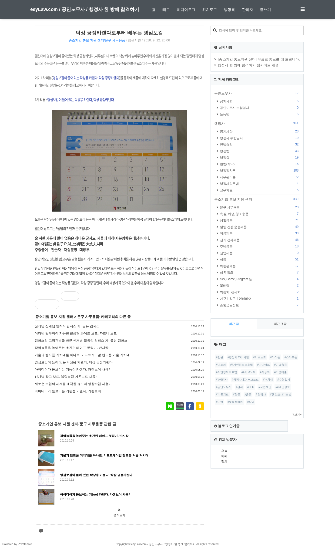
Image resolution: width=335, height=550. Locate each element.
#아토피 (221, 364)
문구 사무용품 (88, 317)
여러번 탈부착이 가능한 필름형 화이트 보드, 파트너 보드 (76, 333)
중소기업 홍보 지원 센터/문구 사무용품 (97, 40)
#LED (250, 387)
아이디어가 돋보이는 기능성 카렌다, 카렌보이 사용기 (73, 369)
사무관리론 (260, 177)
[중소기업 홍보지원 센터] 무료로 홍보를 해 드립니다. (259, 59)
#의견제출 (280, 372)
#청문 (236, 394)
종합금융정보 (260, 305)
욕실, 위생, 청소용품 (260, 214)
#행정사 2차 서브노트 (245, 379)
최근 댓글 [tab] (280, 324)
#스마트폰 (290, 357)
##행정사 (221, 379)
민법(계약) (260, 164)
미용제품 (260, 233)
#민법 (219, 402)
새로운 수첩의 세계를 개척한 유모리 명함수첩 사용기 (73, 384)
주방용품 (260, 246)
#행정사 (261, 394)
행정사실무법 (260, 184)
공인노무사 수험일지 (260, 108)
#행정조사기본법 (280, 394)
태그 (166, 10)
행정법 (260, 151)
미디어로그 (186, 10)
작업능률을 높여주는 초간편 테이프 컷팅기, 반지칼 (71, 348)
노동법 (260, 114)
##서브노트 (248, 372)
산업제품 (260, 253)
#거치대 (268, 379)
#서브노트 (259, 357)
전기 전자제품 (260, 240)
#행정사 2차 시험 (238, 357)
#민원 (219, 357)
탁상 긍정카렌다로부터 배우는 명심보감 (119, 32)
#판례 (239, 387)
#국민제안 (264, 387)
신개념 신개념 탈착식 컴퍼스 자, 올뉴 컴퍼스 (67, 326)
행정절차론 (260, 170)
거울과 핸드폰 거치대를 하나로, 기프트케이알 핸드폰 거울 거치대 (82, 355)
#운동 (248, 394)
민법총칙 (260, 144)
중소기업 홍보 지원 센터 (54, 317)
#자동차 (265, 372)
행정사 (257, 123)
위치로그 (209, 10)
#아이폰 (275, 357)
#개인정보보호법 (226, 372)
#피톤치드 (222, 394)
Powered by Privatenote (17, 544)
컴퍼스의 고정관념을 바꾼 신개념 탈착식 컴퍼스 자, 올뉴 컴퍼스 (81, 340)
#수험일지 (283, 379)
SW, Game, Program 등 (260, 279)
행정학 (260, 157)
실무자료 (260, 190)
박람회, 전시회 (260, 292)
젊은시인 (134, 40)
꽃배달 (260, 285)
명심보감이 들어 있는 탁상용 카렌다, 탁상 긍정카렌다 (74, 362)
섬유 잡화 (260, 272)
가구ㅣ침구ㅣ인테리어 (260, 298)
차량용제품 (260, 266)
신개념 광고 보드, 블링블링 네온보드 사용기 (67, 376)
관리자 (247, 10)
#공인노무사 (223, 387)
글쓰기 (265, 10)
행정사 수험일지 (260, 138)
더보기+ (296, 414)
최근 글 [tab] (234, 324)
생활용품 (260, 220)
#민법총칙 (280, 364)
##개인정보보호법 (241, 364)
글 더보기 (119, 515)
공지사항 (260, 101)
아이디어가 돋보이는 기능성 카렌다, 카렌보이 (68, 391)
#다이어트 (263, 364)
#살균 (251, 402)
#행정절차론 (235, 402)
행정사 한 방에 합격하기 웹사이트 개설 (248, 65)
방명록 (229, 10)
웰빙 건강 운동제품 (260, 227)
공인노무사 (257, 93)
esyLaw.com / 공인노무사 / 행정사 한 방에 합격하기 (84, 9)
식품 (260, 259)
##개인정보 (282, 387)
